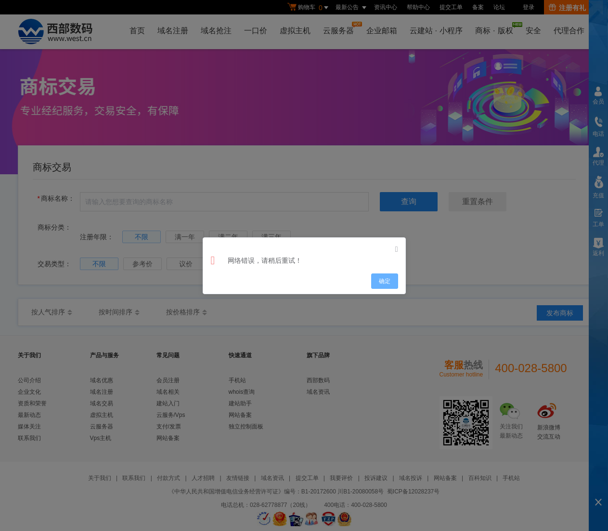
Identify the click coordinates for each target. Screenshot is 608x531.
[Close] (396, 249)
